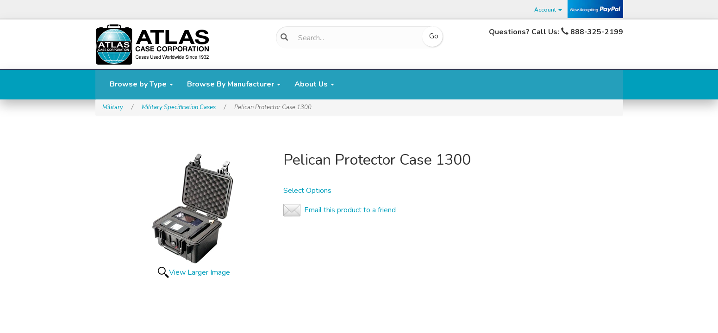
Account (548, 9)
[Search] (356, 38)
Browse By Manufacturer (234, 84)
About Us (314, 84)
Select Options (307, 190)
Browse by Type (141, 84)
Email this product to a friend (350, 210)
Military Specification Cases (179, 107)
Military (112, 107)
